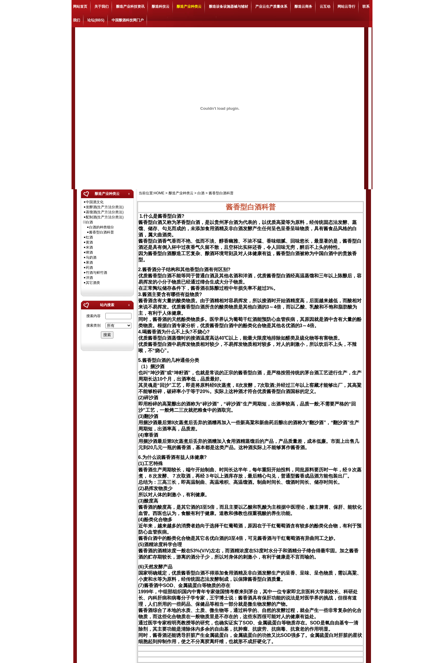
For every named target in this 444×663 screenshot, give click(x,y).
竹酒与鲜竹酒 (96, 273)
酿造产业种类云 (189, 6)
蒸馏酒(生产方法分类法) (105, 212)
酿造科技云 (160, 6)
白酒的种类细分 (101, 227)
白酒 (89, 222)
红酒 (89, 237)
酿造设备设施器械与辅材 (228, 6)
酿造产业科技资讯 (130, 6)
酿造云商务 (303, 6)
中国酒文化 (95, 202)
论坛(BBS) (95, 20)
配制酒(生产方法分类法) (105, 217)
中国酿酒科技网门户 (128, 20)
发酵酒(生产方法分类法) (105, 207)
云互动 (325, 6)
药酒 (89, 267)
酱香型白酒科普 (101, 232)
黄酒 (89, 242)
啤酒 (89, 252)
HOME (159, 193)
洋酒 (89, 278)
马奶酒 (91, 257)
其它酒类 (93, 283)
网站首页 (80, 6)
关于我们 (101, 6)
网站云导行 (346, 6)
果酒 (89, 262)
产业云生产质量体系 (271, 6)
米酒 (89, 247)
